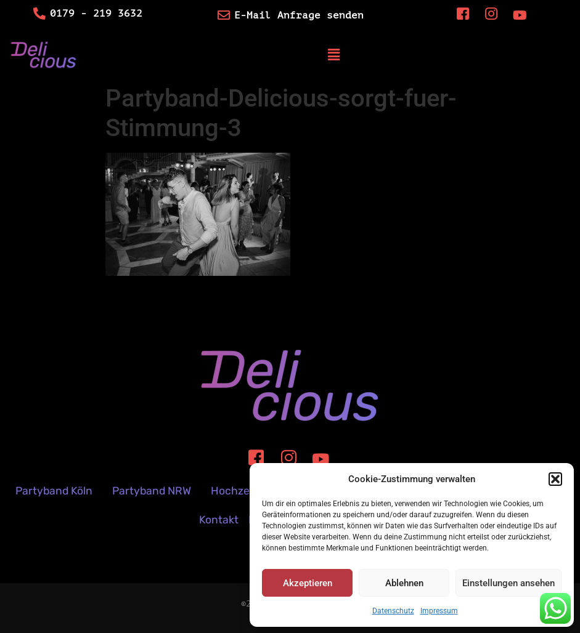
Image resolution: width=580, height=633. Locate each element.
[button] (555, 479)
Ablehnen (404, 583)
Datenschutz (393, 611)
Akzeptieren (307, 583)
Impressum (439, 611)
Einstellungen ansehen (508, 583)
